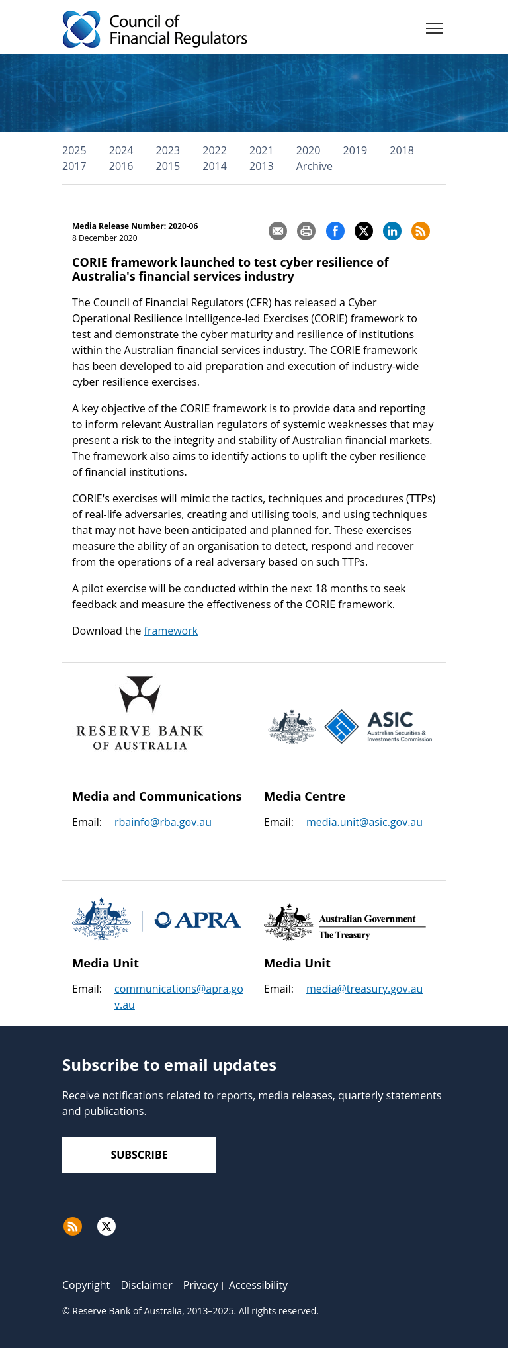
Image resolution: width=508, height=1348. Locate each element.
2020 (308, 150)
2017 (74, 166)
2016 (121, 166)
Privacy (200, 1285)
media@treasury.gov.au (364, 988)
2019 (355, 150)
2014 (214, 166)
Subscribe (138, 1154)
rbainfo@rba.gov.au (163, 822)
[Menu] (434, 31)
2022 (214, 150)
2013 (261, 166)
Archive (314, 166)
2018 (402, 150)
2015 (168, 166)
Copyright (86, 1285)
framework (171, 630)
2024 (121, 150)
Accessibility (258, 1285)
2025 (74, 150)
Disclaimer (146, 1285)
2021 (261, 150)
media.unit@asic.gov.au (364, 822)
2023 (168, 150)
